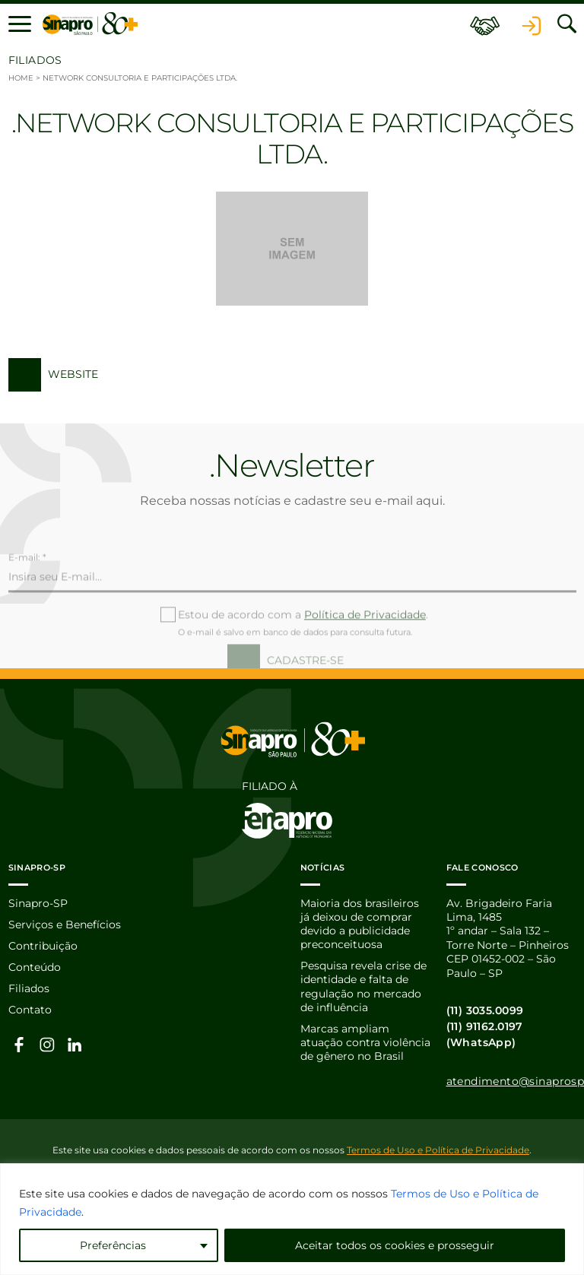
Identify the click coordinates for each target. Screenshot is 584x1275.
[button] (19, 24)
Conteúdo (34, 968)
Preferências (113, 1245)
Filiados (28, 990)
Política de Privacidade (365, 645)
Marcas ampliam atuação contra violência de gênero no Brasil (365, 1044)
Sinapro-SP (38, 903)
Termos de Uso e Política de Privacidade (438, 1150)
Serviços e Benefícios (64, 925)
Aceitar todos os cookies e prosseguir (394, 1245)
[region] (292, 1219)
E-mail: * (27, 588)
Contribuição (43, 946)
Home (20, 78)
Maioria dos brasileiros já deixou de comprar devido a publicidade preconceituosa (359, 924)
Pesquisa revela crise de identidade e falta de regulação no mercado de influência (363, 988)
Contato (30, 1011)
